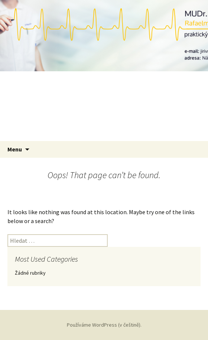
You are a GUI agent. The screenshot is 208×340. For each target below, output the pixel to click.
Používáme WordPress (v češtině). (104, 324)
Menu (14, 149)
